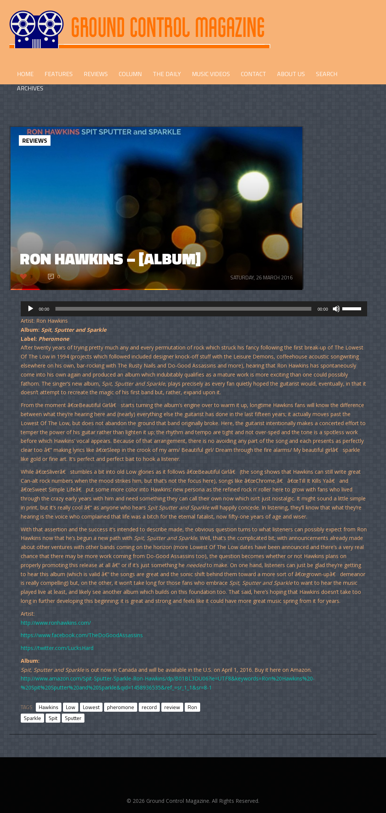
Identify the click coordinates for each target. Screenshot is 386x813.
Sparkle (32, 718)
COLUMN (130, 73)
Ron (192, 707)
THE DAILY (167, 73)
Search (326, 73)
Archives (30, 88)
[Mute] (336, 309)
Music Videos (211, 73)
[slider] (183, 309)
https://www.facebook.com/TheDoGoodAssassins (82, 635)
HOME (25, 73)
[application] (194, 308)
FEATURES (58, 73)
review (172, 707)
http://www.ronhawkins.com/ (56, 622)
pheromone (120, 707)
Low (70, 707)
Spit (53, 718)
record (149, 707)
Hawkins (48, 707)
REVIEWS (96, 73)
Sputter (73, 718)
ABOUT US (291, 73)
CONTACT (253, 73)
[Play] (30, 309)
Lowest (91, 707)
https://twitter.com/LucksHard (57, 647)
